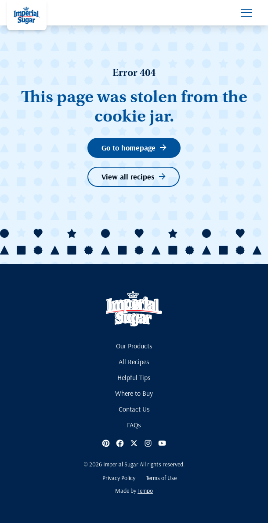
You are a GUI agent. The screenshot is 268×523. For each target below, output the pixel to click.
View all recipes (133, 177)
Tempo (145, 490)
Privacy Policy (118, 478)
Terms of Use (161, 478)
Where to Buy (134, 393)
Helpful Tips (134, 377)
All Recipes (134, 361)
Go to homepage (134, 148)
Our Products (134, 345)
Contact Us (134, 409)
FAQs (134, 424)
